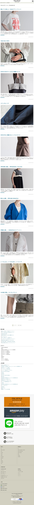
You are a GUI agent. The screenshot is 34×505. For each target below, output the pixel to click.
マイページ (19, 475)
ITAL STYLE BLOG (4, 485)
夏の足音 (3, 376)
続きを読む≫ (3, 65)
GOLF (1, 463)
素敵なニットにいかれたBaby (6, 389)
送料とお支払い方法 (3, 471)
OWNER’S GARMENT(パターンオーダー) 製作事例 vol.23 (10, 384)
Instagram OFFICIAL (4, 488)
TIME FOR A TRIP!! (4, 333)
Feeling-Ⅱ (3, 386)
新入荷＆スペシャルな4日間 (5, 367)
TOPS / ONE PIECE (20, 451)
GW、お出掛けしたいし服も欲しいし (7, 337)
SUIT (1, 451)
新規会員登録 (19, 470)
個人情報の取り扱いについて (4, 475)
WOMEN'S (2, 356)
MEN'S (2, 348)
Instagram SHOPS (4, 490)
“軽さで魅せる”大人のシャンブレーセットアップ (8, 342)
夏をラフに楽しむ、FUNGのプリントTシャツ (8, 331)
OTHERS (19, 456)
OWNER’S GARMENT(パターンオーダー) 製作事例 (8, 349)
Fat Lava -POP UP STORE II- (6, 371)
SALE (2, 355)
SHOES (2, 460)
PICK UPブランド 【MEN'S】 (5, 353)
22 (18, 325)
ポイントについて (3, 474)
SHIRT (1, 455)
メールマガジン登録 (20, 471)
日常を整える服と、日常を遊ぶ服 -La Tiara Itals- (8, 341)
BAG (1, 459)
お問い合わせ (2, 478)
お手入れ (2, 357)
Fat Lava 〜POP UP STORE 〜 (6, 375)
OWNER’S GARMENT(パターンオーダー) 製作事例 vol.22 (10, 377)
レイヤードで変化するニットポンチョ (7, 370)
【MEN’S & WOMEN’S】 (4, 347)
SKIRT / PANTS (20, 452)
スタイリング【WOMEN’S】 (5, 360)
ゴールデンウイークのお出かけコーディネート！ (8, 338)
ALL (1, 448)
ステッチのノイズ (4, 336)
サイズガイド (2, 470)
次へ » (21, 325)
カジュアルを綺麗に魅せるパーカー (7, 381)
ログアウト (19, 474)
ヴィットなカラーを (4, 385)
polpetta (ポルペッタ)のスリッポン (6, 380)
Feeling (3, 372)
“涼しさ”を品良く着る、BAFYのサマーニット (8, 332)
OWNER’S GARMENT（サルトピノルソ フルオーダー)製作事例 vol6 (12, 366)
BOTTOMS (2, 456)
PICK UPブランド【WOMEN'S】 (5, 354)
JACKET (2, 452)
